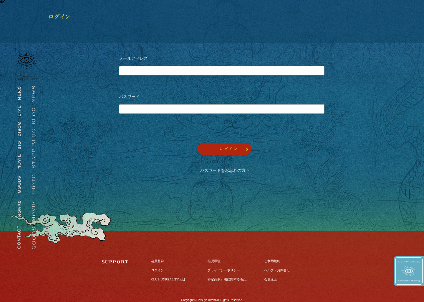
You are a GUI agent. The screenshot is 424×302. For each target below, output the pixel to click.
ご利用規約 (272, 249)
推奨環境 (214, 249)
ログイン (157, 258)
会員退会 (270, 268)
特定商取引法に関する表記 (227, 268)
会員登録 (157, 249)
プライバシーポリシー (224, 258)
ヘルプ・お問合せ (277, 258)
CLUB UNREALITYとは (168, 268)
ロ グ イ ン (228, 150)
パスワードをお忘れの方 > (224, 171)
